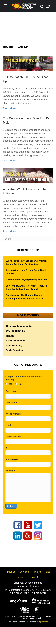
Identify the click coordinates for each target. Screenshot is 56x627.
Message (10, 470)
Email (8, 425)
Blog (48, 572)
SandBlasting (14, 345)
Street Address (13, 436)
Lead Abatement (16, 340)
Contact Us (34, 577)
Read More (9, 108)
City (7, 448)
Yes (10, 384)
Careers (20, 577)
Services (24, 572)
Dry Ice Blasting (15, 331)
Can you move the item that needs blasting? (23, 378)
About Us (11, 572)
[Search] (28, 238)
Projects (37, 572)
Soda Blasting (14, 350)
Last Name (11, 402)
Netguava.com (43, 622)
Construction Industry (19, 326)
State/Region (12, 459)
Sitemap (24, 618)
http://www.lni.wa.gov (28, 586)
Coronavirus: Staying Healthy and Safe (26, 279)
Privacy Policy (35, 618)
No (20, 384)
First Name (11, 391)
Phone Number (13, 414)
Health (10, 335)
